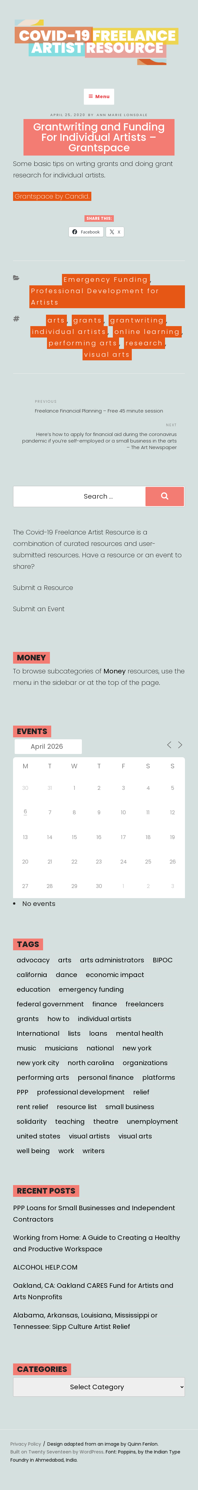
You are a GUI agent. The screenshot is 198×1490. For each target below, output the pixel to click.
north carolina (91, 1062)
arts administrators (112, 960)
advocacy (33, 960)
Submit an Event (39, 608)
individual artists (69, 331)
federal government (50, 1004)
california (32, 974)
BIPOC (163, 960)
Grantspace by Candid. (52, 196)
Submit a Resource (43, 587)
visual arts (107, 354)
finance (104, 1004)
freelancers (145, 1004)
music (26, 1048)
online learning (147, 331)
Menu (99, 96)
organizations (145, 1062)
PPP (22, 1092)
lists (74, 1033)
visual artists (89, 1136)
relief (141, 1092)
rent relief (32, 1106)
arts (56, 320)
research (144, 343)
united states (38, 1136)
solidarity (32, 1121)
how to (58, 1018)
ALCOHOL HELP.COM (45, 1267)
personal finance (106, 1077)
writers (94, 1150)
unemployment (152, 1121)
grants (87, 320)
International (38, 1033)
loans (98, 1033)
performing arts (83, 343)
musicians (61, 1048)
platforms (158, 1077)
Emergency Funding (106, 279)
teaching (70, 1121)
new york (137, 1048)
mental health (139, 1033)
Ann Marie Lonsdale (122, 114)
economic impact (115, 974)
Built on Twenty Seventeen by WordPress (56, 1452)
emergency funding (91, 989)
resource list (77, 1106)
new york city (38, 1062)
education (33, 989)
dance (66, 974)
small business (129, 1106)
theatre (105, 1121)
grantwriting (137, 320)
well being (33, 1150)
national (100, 1048)
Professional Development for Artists (95, 296)
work (66, 1150)
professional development (81, 1092)
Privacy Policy (25, 1444)
